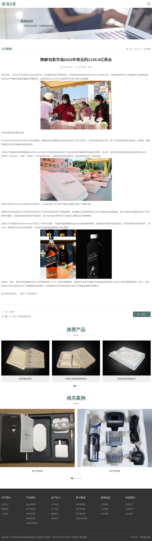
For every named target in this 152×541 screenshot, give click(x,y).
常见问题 (104, 514)
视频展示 (54, 514)
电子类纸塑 (30, 509)
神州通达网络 (145, 537)
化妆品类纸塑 (31, 523)
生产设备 (54, 504)
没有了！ (13, 312)
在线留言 (129, 509)
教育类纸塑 (30, 518)
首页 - (131, 49)
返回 (143, 314)
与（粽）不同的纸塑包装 (20, 316)
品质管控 (54, 518)
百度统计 (75, 537)
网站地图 (83, 537)
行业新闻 (104, 509)
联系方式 (129, 504)
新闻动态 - (139, 49)
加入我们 (129, 514)
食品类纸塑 (30, 504)
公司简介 (5, 504)
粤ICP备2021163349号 (62, 537)
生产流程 (54, 509)
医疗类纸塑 (30, 514)
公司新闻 (104, 504)
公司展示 (5, 514)
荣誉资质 (5, 509)
